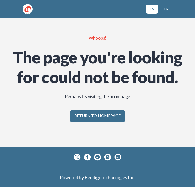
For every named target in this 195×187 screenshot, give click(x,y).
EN (152, 9)
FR (166, 9)
